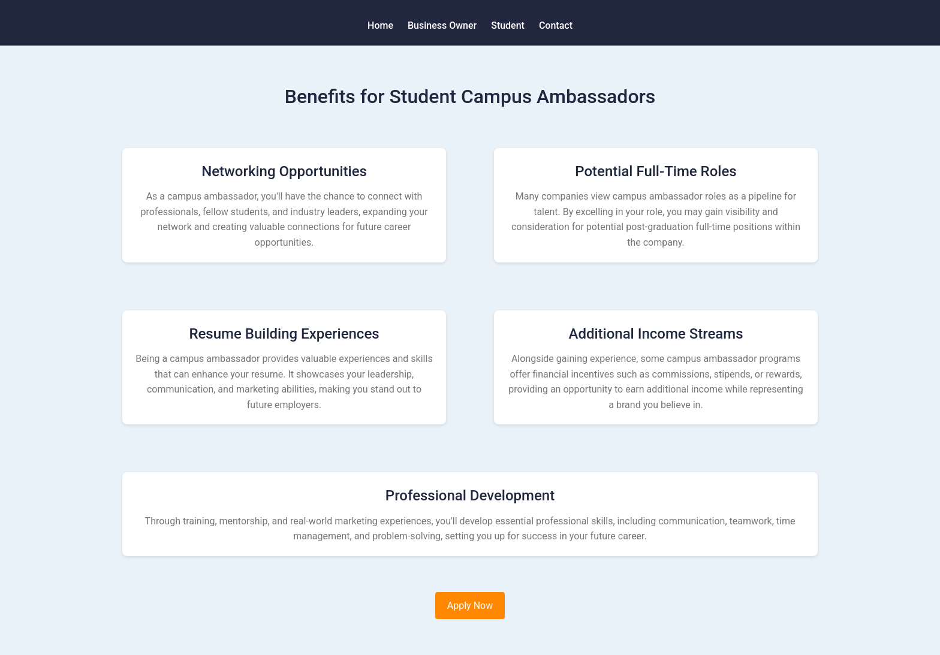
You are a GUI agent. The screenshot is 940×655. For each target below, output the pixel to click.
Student (508, 25)
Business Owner (442, 25)
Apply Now (470, 605)
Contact (556, 25)
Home (380, 25)
